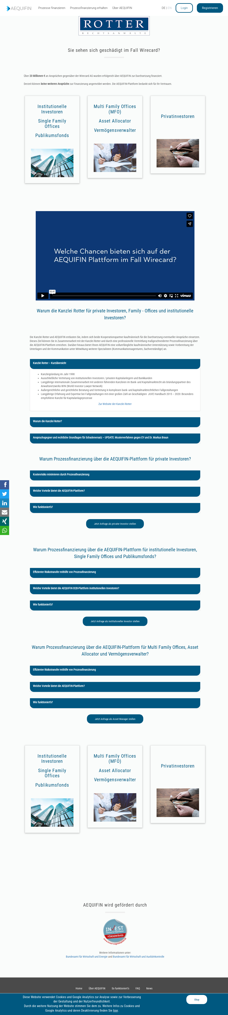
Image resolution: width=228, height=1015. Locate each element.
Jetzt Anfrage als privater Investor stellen (115, 523)
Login (184, 8)
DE (163, 8)
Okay (196, 999)
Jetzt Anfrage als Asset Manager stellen (115, 719)
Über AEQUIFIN (97, 988)
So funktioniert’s (120, 988)
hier (115, 1010)
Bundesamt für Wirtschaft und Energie (87, 956)
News (149, 988)
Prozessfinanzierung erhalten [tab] (89, 8)
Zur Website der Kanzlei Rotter (115, 404)
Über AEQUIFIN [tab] (122, 8)
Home (79, 988)
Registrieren (210, 8)
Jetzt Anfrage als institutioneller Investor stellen (115, 621)
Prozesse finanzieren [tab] (51, 8)
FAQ (138, 988)
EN (170, 8)
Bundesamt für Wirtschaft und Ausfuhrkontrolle (138, 956)
